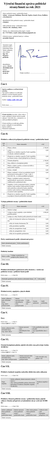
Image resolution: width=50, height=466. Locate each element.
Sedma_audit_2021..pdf (14, 100)
